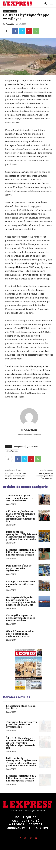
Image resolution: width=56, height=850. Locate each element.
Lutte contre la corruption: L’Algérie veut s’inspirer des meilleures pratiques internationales (21, 536)
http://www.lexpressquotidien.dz (29, 434)
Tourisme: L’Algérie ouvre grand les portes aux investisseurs (19, 498)
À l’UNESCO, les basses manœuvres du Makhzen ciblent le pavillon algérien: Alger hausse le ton (20, 516)
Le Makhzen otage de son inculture (21, 707)
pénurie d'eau (32, 447)
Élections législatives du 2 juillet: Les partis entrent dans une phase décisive (21, 552)
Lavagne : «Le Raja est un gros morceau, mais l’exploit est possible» (16, 476)
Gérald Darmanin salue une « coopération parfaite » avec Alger (20, 634)
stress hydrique (12, 451)
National (7, 11)
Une (14, 11)
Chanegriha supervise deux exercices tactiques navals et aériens (20, 618)
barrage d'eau (19, 447)
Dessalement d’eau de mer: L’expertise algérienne (19, 568)
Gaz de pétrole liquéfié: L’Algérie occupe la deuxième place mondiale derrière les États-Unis (21, 601)
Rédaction (10, 24)
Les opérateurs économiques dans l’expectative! (44, 476)
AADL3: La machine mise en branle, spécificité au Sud (20, 584)
